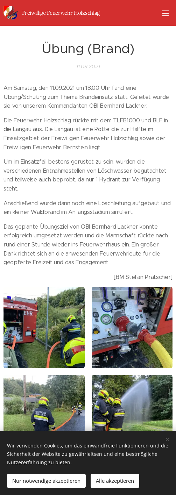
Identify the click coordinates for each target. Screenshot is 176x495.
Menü (165, 13)
